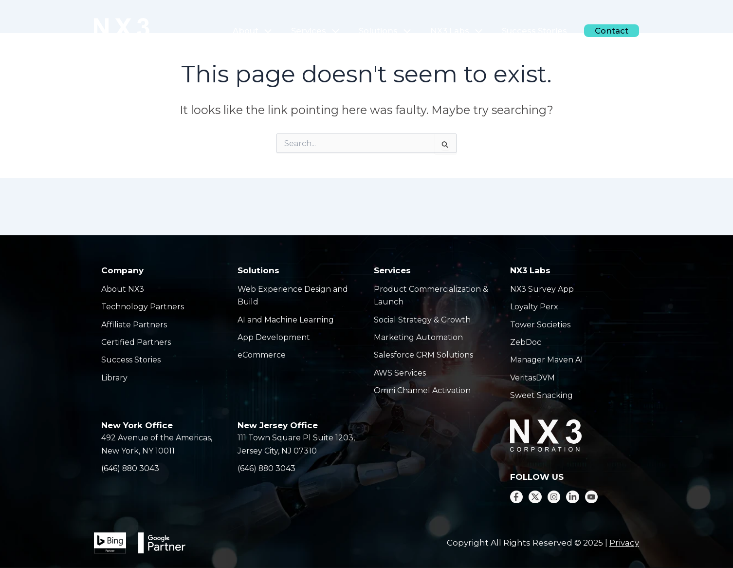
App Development (274, 337)
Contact (613, 30)
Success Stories (541, 30)
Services (336, 30)
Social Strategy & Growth (422, 319)
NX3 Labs (468, 30)
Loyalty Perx (534, 306)
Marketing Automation (418, 337)
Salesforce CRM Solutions (423, 355)
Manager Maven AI (546, 359)
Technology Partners (142, 306)
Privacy (624, 543)
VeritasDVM (532, 377)
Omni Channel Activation (422, 390)
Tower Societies (540, 324)
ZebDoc (525, 342)
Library (114, 377)
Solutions (401, 30)
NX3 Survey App (542, 289)
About (276, 30)
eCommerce (262, 355)
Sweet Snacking (541, 395)
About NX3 (123, 289)
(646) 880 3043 (130, 468)
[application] (288, 30)
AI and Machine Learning (286, 319)
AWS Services (400, 373)
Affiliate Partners (134, 324)
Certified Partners (136, 342)
